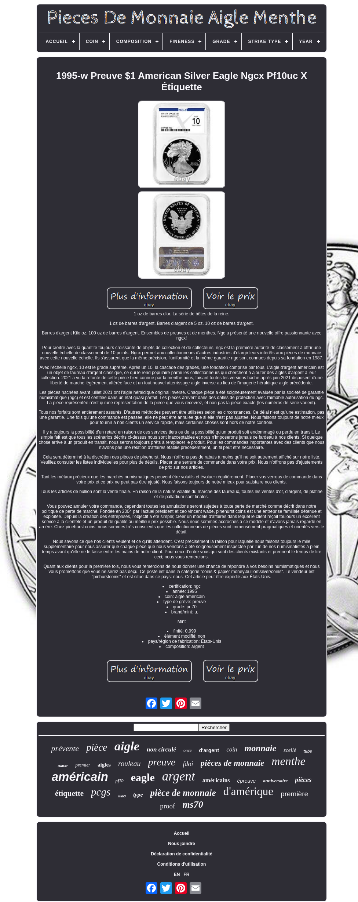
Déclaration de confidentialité (181, 853)
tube (307, 751)
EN (177, 874)
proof (167, 806)
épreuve (246, 781)
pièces (303, 779)
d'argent (209, 750)
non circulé (161, 749)
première (294, 794)
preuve (161, 762)
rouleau (129, 764)
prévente (65, 748)
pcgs (100, 792)
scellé (290, 750)
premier (82, 765)
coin (231, 749)
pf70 (120, 780)
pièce (96, 747)
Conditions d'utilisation (181, 864)
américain (80, 776)
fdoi (188, 764)
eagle (143, 777)
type (138, 794)
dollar (63, 766)
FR (186, 874)
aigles (104, 765)
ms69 (122, 796)
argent (178, 776)
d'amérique (248, 791)
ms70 (192, 804)
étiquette (69, 793)
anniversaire (275, 780)
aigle (126, 746)
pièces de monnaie (232, 763)
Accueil (182, 833)
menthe (288, 761)
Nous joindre (181, 843)
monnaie (261, 748)
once (187, 750)
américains (216, 780)
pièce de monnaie (183, 793)
